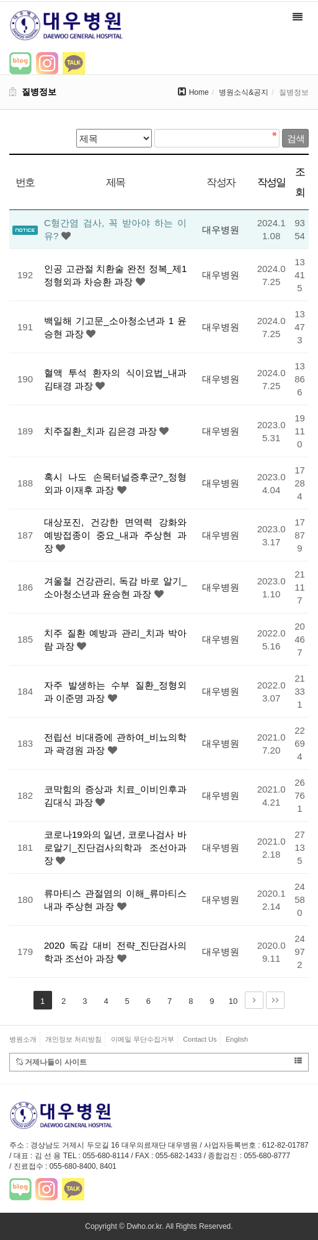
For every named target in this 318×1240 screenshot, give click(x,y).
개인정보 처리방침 (73, 1039)
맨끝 (275, 1000)
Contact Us (199, 1039)
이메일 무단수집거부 (142, 1039)
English (237, 1039)
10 (233, 1001)
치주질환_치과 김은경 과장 (101, 431)
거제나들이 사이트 (159, 1061)
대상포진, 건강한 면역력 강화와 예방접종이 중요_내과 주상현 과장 (115, 535)
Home (199, 92)
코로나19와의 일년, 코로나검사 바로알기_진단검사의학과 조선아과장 (115, 847)
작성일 (271, 182)
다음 (254, 1000)
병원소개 (23, 1039)
